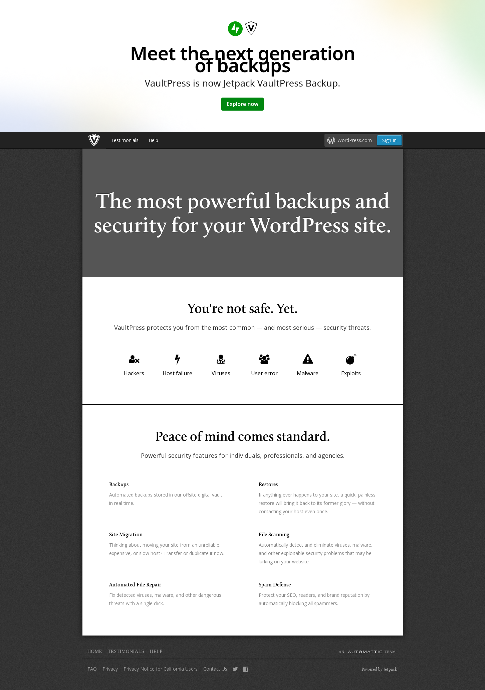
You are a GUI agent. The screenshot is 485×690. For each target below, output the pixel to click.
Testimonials (125, 140)
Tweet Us (235, 671)
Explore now (243, 104)
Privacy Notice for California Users (161, 669)
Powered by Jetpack (379, 669)
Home (94, 651)
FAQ (92, 669)
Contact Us (215, 669)
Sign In (389, 140)
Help (153, 140)
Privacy (110, 669)
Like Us (245, 671)
